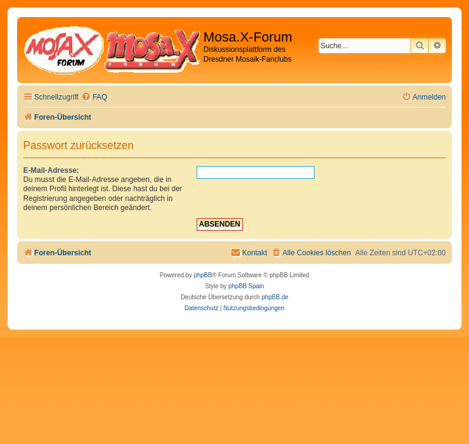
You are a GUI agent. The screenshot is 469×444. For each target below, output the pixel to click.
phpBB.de (274, 297)
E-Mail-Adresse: (51, 170)
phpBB (203, 275)
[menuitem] (94, 97)
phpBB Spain (246, 286)
